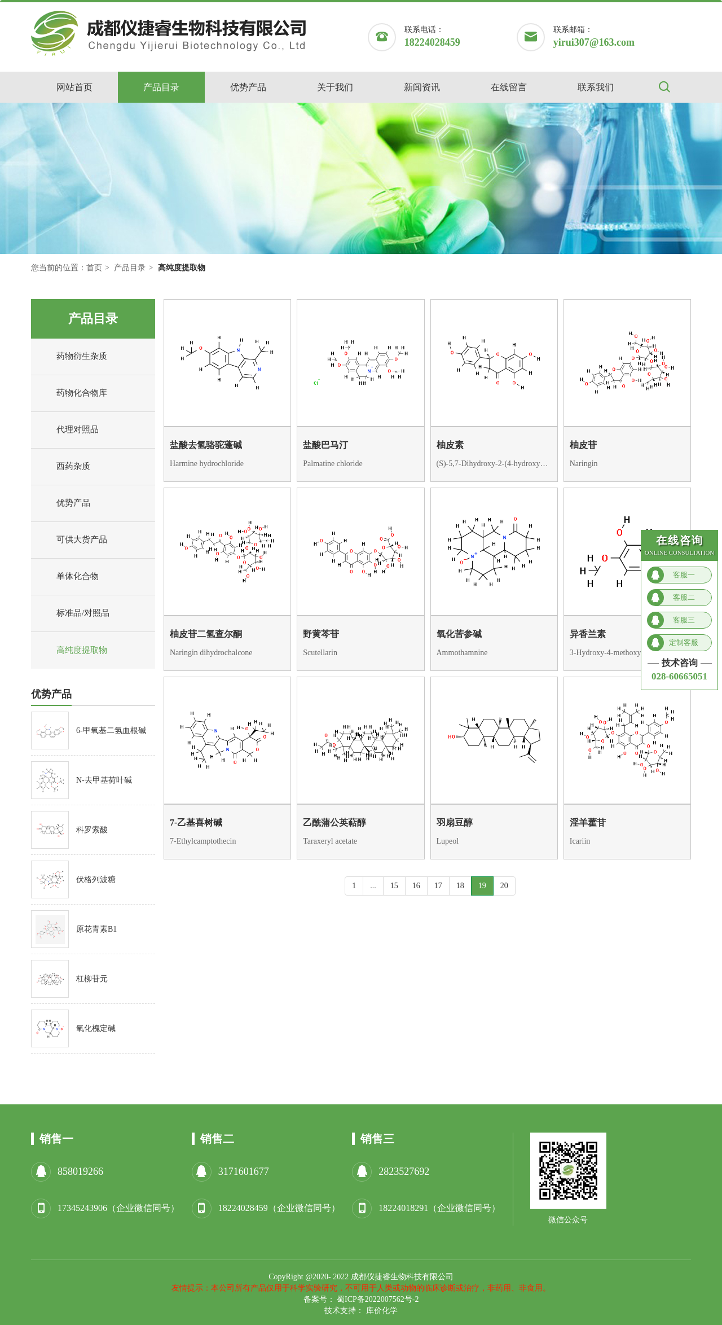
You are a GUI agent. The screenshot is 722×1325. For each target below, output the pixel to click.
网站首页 (74, 87)
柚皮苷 (583, 445)
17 (438, 885)
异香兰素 (588, 634)
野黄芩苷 (321, 634)
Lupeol (448, 841)
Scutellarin (320, 652)
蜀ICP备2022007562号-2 (378, 1299)
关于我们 (335, 87)
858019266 (80, 1171)
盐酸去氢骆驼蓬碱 (206, 445)
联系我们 (596, 87)
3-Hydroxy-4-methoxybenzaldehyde (627, 652)
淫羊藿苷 (588, 822)
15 (394, 885)
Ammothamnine (462, 652)
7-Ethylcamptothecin (203, 841)
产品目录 (161, 87)
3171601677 (243, 1171)
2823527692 (403, 1171)
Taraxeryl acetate (330, 841)
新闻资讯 (422, 87)
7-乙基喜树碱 (196, 822)
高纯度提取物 (72, 650)
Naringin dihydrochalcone (211, 652)
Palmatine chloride (332, 463)
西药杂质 (63, 466)
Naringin (584, 463)
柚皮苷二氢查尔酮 (206, 634)
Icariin (580, 841)
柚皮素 (450, 445)
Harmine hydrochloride (207, 463)
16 (416, 885)
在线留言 (509, 87)
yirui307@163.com (594, 42)
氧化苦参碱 (459, 634)
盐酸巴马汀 (325, 445)
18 (460, 885)
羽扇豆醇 (455, 822)
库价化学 (382, 1310)
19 (482, 885)
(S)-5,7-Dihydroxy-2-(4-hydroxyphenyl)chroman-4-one (494, 463)
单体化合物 (68, 576)
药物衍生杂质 (72, 356)
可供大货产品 (72, 540)
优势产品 (248, 87)
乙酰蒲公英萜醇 (334, 822)
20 (504, 885)
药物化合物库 (72, 393)
